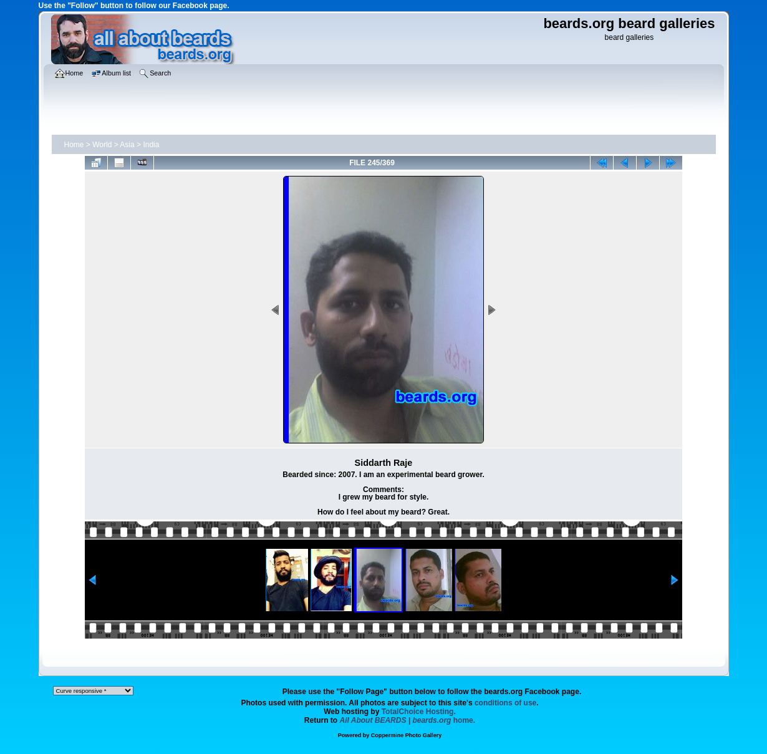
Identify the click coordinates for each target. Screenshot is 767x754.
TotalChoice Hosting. (419, 711)
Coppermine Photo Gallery (406, 735)
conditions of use (505, 702)
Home (74, 144)
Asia (127, 144)
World (102, 144)
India (151, 144)
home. (408, 720)
